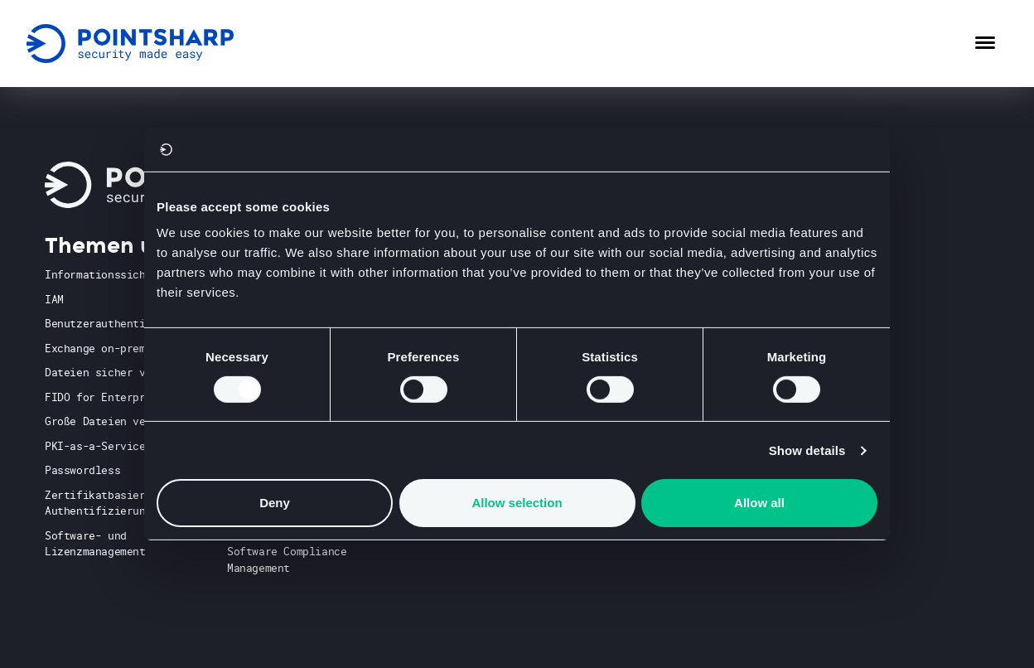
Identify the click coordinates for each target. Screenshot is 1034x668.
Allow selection (516, 503)
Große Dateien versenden (117, 421)
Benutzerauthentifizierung (123, 323)
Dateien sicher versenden (120, 372)
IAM (54, 299)
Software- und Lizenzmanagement (95, 543)
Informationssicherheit (114, 274)
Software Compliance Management (286, 559)
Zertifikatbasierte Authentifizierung (101, 503)
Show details (807, 450)
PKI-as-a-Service (95, 445)
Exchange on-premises (108, 348)
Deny (274, 503)
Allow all (759, 503)
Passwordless (82, 469)
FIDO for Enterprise (104, 397)
